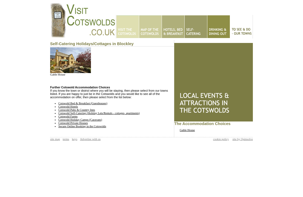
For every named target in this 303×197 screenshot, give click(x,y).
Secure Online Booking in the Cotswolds (82, 126)
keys (75, 139)
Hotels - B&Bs (173, 26)
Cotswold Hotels (68, 106)
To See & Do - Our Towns (241, 26)
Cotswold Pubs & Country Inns (76, 109)
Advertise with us (90, 139)
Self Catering (195, 26)
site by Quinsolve (242, 139)
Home (127, 26)
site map (55, 139)
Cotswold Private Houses (73, 122)
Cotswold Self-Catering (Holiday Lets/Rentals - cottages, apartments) (99, 113)
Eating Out (218, 26)
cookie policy (221, 139)
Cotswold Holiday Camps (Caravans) (80, 119)
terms (66, 139)
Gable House (57, 74)
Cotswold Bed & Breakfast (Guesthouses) (82, 103)
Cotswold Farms (68, 116)
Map (150, 26)
